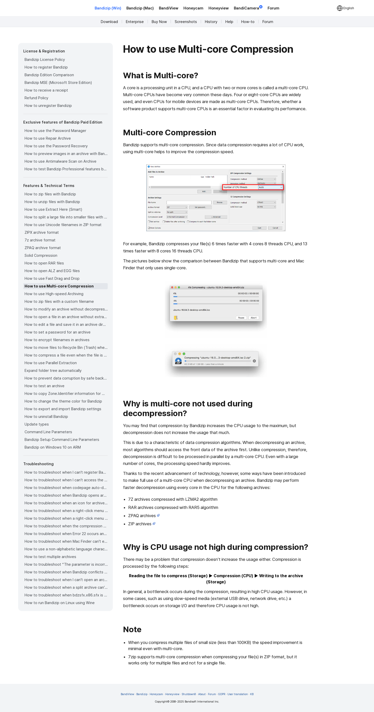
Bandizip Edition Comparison (49, 75)
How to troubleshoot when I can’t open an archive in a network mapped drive (66, 579)
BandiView (168, 8)
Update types (37, 424)
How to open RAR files (44, 263)
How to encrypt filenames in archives (57, 340)
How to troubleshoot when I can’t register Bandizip (66, 472)
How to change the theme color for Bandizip (63, 401)
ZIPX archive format (42, 232)
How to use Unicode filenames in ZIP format (63, 224)
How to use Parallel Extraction (51, 363)
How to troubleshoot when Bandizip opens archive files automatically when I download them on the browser (66, 495)
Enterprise (135, 21)
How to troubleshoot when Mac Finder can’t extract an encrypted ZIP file (66, 541)
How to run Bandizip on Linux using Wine (60, 602)
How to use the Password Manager (55, 130)
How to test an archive (44, 386)
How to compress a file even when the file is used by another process (66, 355)
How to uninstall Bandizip (46, 416)
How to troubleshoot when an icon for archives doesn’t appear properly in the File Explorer (66, 503)
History (211, 21)
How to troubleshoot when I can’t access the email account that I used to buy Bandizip (66, 480)
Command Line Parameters (48, 432)
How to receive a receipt (46, 90)
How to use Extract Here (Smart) (53, 209)
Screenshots (186, 21)
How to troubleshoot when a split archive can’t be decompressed (66, 587)
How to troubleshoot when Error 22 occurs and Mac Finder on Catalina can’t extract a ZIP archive (66, 533)
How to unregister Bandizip (48, 105)
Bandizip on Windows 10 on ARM (53, 447)
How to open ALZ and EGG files (52, 271)
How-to (248, 21)
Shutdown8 (189, 694)
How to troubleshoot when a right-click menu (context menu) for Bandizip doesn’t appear (66, 510)
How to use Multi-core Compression (59, 286)
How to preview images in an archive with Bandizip (66, 153)
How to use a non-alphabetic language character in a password (66, 549)
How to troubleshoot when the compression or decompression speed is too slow (66, 526)
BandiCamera (248, 7)
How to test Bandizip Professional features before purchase (66, 169)
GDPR (221, 694)
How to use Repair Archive (48, 138)
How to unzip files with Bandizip (52, 201)
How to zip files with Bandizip (50, 194)
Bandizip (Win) (108, 8)
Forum (273, 8)
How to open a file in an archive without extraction (66, 317)
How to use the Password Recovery (56, 146)
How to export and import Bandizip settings (63, 409)
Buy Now (159, 21)
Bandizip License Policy (45, 59)
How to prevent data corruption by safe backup (66, 378)
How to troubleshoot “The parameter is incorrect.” (66, 564)
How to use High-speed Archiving (54, 294)
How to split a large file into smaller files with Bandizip (66, 217)
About (202, 694)
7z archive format (40, 240)
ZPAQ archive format (43, 248)
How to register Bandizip (46, 67)
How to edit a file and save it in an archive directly (66, 324)
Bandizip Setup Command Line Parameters (62, 439)
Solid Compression (41, 255)
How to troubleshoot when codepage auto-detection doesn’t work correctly (66, 487)
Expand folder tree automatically (53, 370)
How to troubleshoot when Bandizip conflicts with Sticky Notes (66, 572)
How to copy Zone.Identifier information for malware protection (66, 393)
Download (109, 21)
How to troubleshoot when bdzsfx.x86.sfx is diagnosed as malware (66, 595)
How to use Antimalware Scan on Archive (60, 161)
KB (252, 694)
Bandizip (141, 694)
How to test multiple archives (50, 556)
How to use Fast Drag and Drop (52, 278)
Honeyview (218, 8)
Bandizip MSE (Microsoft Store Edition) (58, 82)
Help (229, 21)
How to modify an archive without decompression (66, 309)
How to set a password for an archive (58, 332)
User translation (237, 694)
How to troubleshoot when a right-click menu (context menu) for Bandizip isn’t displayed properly (66, 518)
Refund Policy (36, 98)
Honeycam (193, 8)
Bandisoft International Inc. (202, 701)
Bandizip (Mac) (140, 8)
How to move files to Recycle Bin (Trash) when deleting (66, 347)
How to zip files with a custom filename (59, 301)
